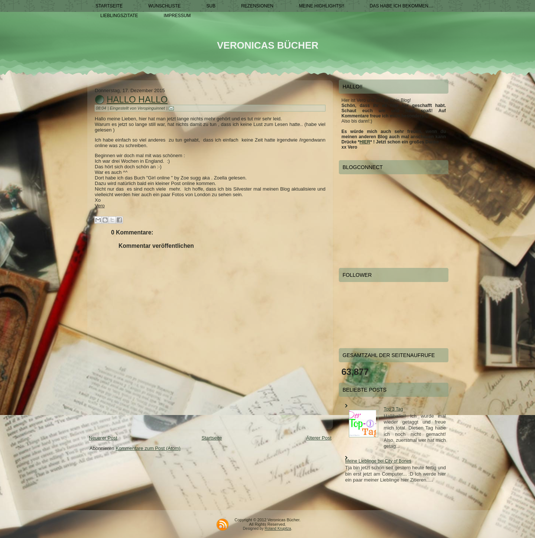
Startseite (211, 438)
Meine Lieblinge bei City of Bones (378, 461)
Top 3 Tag (393, 409)
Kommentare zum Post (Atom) (148, 448)
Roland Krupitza (278, 528)
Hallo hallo (137, 99)
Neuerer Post (103, 438)
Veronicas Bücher (267, 45)
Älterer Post (318, 438)
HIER (365, 142)
